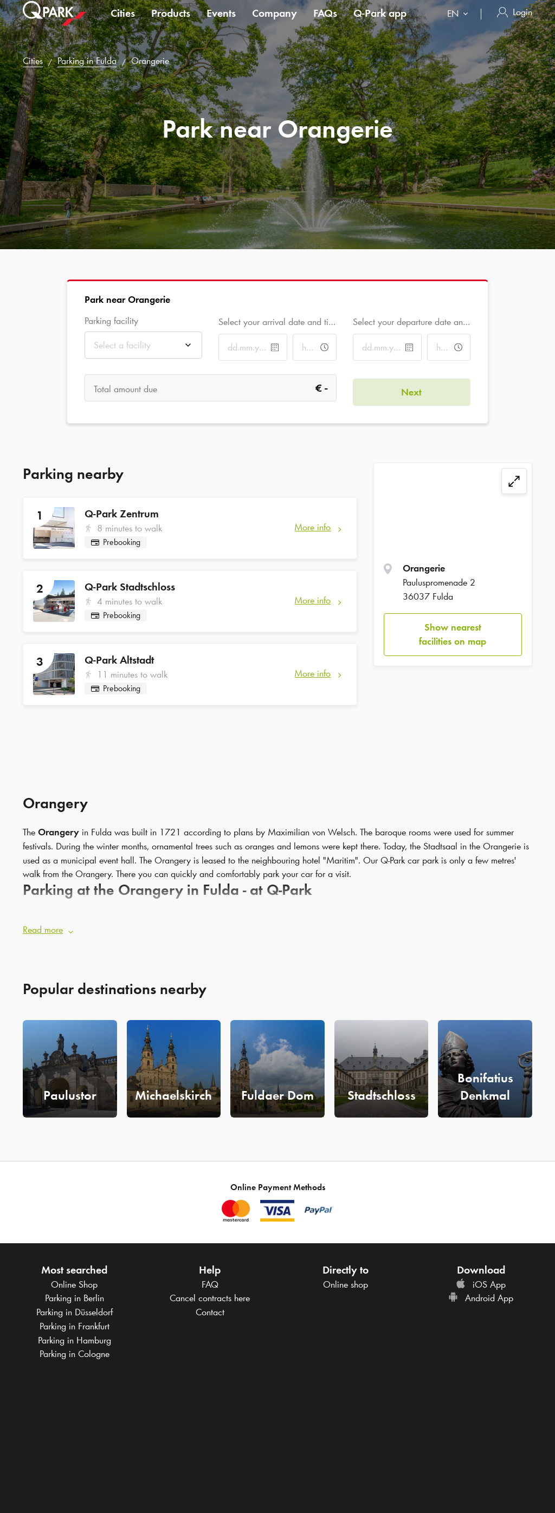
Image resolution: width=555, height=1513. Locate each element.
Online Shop (74, 1281)
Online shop (345, 1281)
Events (221, 23)
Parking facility (111, 321)
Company (274, 23)
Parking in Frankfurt (74, 1322)
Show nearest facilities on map (452, 634)
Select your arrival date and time (277, 322)
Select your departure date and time (411, 322)
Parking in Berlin (74, 1295)
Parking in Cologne (74, 1350)
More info (312, 527)
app (379, 23)
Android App (480, 1295)
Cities (123, 23)
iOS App (481, 1281)
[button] (277, 927)
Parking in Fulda (87, 61)
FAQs (325, 23)
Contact (210, 1308)
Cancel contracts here (210, 1295)
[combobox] (460, 25)
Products (170, 23)
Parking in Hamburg (74, 1336)
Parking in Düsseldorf (74, 1308)
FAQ (210, 1281)
